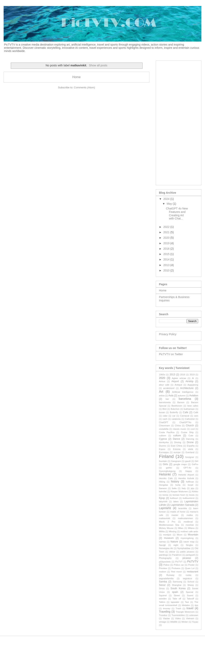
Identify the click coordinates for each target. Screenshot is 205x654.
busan (162, 412)
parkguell (190, 555)
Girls (165, 464)
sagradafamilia (166, 578)
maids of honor (177, 511)
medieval (188, 521)
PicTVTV (192, 561)
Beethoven (177, 406)
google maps (180, 464)
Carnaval (184, 416)
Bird (165, 409)
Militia (162, 531)
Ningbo (189, 545)
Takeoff (190, 598)
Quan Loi (189, 568)
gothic (169, 468)
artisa (161, 395)
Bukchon (175, 409)
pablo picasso (187, 551)
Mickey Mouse (166, 528)
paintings (163, 555)
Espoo (162, 449)
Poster (191, 565)
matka (190, 515)
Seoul (162, 585)
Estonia (176, 449)
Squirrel (163, 595)
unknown (193, 615)
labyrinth (163, 501)
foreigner (189, 457)
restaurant (192, 571)
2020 (166, 237)
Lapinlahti (165, 508)
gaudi (188, 461)
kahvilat (163, 491)
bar (167, 399)
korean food (179, 495)
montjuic (167, 534)
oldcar (172, 551)
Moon (179, 534)
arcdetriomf (168, 388)
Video (178, 618)
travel (190, 608)
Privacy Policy (167, 334)
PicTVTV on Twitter (171, 354)
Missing (172, 531)
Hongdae (163, 485)
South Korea (178, 588)
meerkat (190, 525)
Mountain (193, 534)
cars (196, 416)
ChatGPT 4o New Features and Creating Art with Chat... (177, 213)
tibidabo (186, 605)
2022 (166, 226)
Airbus (162, 381)
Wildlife (173, 622)
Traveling (164, 611)
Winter (184, 622)
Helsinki (165, 474)
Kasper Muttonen (179, 491)
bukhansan (189, 409)
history (175, 481)
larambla (182, 508)
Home (76, 77)
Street (177, 595)
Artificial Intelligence (182, 392)
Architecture (187, 388)
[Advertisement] (178, 122)
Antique (178, 385)
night (175, 545)
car (174, 416)
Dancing (190, 439)
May (170, 203)
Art (161, 392)
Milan (181, 528)
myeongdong (187, 538)
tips (196, 605)
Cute (191, 435)
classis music (179, 429)
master (175, 515)
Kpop (162, 498)
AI (193, 378)
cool (193, 429)
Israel (190, 485)
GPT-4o (187, 468)
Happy (188, 471)
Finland (166, 456)
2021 (166, 232)
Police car (179, 565)
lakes (176, 501)
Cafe (185, 412)
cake (165, 416)
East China (176, 446)
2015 (166, 254)
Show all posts (98, 65)
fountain (163, 461)
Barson (180, 402)
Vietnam (190, 618)
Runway (170, 575)
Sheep (190, 585)
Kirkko (195, 491)
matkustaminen (185, 518)
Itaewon (163, 488)
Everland (190, 452)
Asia (170, 395)
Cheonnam (164, 425)
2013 (166, 265)
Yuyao (195, 622)
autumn (181, 395)
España (191, 446)
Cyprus (163, 439)
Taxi (187, 602)
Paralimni (177, 555)
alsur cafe (164, 385)
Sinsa (162, 588)
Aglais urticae (179, 378)
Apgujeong (193, 385)
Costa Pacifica (167, 432)
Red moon (176, 571)
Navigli (162, 545)
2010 (166, 270)
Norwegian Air (166, 548)
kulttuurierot (188, 498)
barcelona (185, 398)
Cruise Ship (187, 432)
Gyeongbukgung (167, 471)
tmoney (166, 608)
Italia (174, 488)
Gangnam (176, 461)
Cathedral (190, 419)
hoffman (190, 482)
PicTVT (179, 561)
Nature (174, 541)
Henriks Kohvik (186, 478)
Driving (177, 442)
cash (165, 419)
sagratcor (187, 578)
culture (177, 435)
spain (175, 592)
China (178, 425)
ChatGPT (163, 422)
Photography (165, 558)
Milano (191, 528)
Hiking (162, 482)
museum (169, 538)
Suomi (190, 595)
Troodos (163, 615)
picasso (186, 558)
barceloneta (165, 402)
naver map (188, 541)
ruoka (188, 575)
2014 (166, 259)
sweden (163, 598)
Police (166, 565)
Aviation (193, 395)
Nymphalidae (183, 548)
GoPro (195, 464)
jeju (192, 488)
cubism (162, 435)
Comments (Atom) (84, 87)
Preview (163, 568)
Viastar (166, 618)
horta (178, 485)
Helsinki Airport (186, 475)
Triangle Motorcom (185, 612)
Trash (178, 608)
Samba (163, 581)
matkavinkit (164, 518)
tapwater (175, 602)
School (190, 581)
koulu (192, 495)
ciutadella (163, 429)
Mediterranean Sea (169, 525)
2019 (166, 243)
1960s (162, 374)
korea (165, 495)
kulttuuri (174, 498)
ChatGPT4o (185, 422)
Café (195, 412)
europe (177, 452)
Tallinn (162, 602)
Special (189, 592)
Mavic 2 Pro (167, 521)
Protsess (176, 568)
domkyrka (164, 442)
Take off (176, 598)
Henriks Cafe (166, 478)
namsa (162, 541)
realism (162, 571)
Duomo (162, 446)
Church (190, 425)
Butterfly (174, 412)
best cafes (192, 406)
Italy (184, 488)
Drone (190, 442)
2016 (166, 248)
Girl (196, 461)
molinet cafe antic (189, 531)
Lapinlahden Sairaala (182, 504)
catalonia (176, 419)
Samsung (177, 581)
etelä (190, 449)
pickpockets (165, 561)
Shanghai (176, 585)
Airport (175, 381)
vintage (162, 622)
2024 (166, 198)
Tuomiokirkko (178, 615)
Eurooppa (164, 452)
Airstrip (189, 381)
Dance (176, 439)
